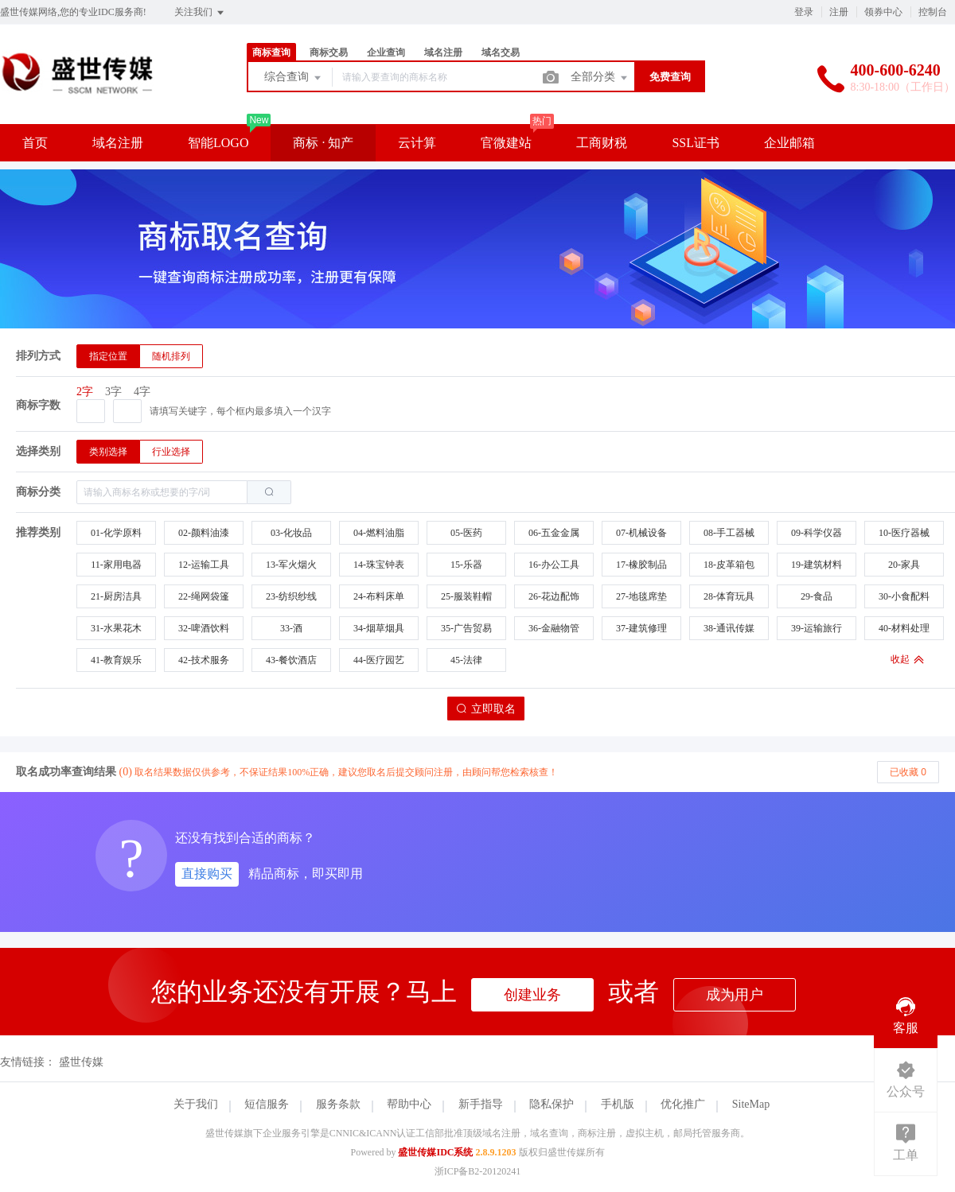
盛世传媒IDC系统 (435, 1152)
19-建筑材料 (816, 564)
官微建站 (506, 142)
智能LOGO (218, 142)
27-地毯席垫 (641, 596)
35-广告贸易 (466, 628)
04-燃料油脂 (378, 532)
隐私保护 (551, 1104)
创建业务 (532, 995)
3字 (113, 392)
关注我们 (200, 13)
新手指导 (480, 1104)
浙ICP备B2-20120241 (478, 1171)
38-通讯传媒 (729, 628)
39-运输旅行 (816, 628)
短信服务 (266, 1104)
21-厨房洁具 (116, 596)
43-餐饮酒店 (291, 660)
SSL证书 (695, 142)
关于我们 (195, 1104)
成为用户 (734, 995)
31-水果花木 (116, 628)
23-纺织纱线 (291, 596)
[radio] (108, 356)
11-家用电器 (116, 564)
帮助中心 (409, 1104)
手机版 (617, 1104)
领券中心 (883, 11)
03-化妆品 (291, 532)
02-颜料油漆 (203, 532)
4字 (142, 392)
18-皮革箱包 (729, 564)
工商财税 (601, 142)
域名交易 (500, 52)
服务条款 (338, 1104)
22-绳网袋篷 (203, 596)
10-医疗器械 (904, 532)
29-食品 (816, 596)
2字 (84, 392)
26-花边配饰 (553, 596)
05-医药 (466, 532)
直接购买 (206, 873)
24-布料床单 (378, 596)
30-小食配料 (904, 596)
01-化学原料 (116, 532)
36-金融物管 (553, 628)
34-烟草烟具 (378, 628)
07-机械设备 (641, 532)
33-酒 (291, 628)
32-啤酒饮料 (203, 628)
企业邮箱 (789, 142)
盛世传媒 (81, 1062)
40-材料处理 (904, 628)
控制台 (932, 11)
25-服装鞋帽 (466, 596)
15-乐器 (466, 564)
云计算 (417, 142)
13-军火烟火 (291, 564)
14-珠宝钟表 (378, 564)
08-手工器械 (729, 532)
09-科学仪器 (816, 532)
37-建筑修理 (641, 628)
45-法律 (466, 660)
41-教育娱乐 (116, 660)
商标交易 (329, 52)
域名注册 (443, 52)
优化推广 (683, 1104)
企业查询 (386, 52)
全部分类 (600, 77)
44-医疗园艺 (378, 660)
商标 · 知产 (323, 142)
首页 (35, 142)
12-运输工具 (203, 564)
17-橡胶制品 (641, 564)
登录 (803, 11)
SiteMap (751, 1104)
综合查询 (293, 77)
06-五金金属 (553, 532)
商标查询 (271, 52)
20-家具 (904, 564)
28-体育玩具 (729, 596)
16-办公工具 (553, 564)
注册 (838, 11)
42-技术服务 (203, 660)
